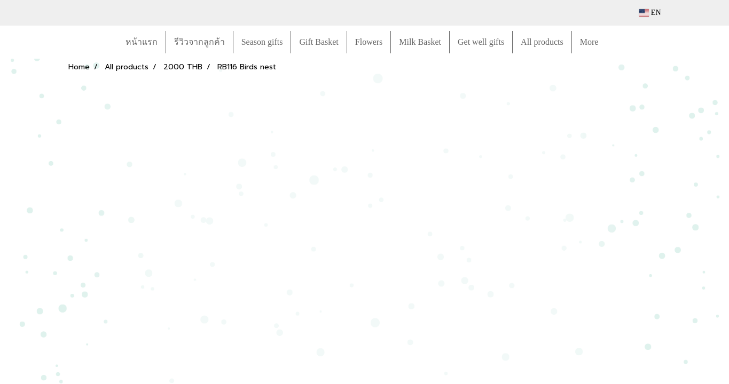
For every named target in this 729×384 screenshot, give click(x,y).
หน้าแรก (142, 41)
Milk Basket (420, 41)
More (589, 41)
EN (650, 13)
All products (542, 41)
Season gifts (262, 41)
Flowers (369, 41)
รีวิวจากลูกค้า (199, 41)
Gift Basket (318, 41)
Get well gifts (481, 41)
